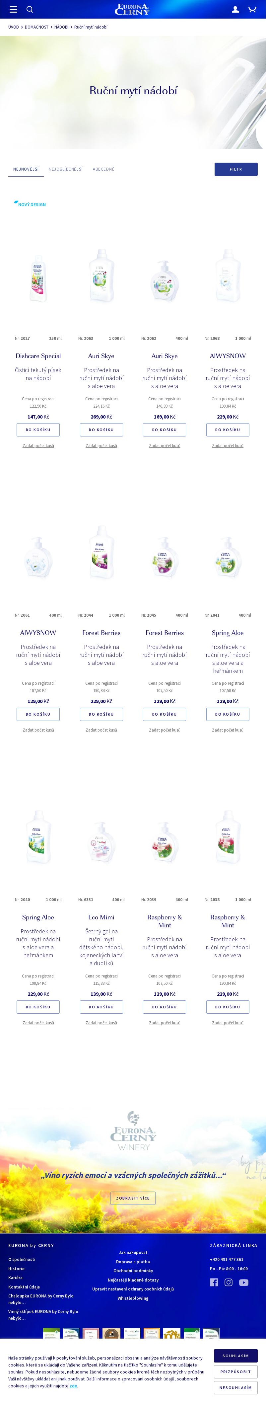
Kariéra (15, 1278)
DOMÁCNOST (36, 27)
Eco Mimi (101, 918)
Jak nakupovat (133, 1252)
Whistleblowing (133, 1298)
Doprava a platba (133, 1262)
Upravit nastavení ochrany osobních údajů (133, 1289)
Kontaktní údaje (24, 1287)
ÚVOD (13, 27)
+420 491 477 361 (226, 1259)
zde (73, 1386)
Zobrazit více (133, 1198)
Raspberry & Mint (164, 922)
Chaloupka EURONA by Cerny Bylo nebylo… (41, 1299)
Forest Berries (101, 633)
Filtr (236, 169)
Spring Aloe (228, 633)
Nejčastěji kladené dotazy (133, 1280)
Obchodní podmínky (133, 1271)
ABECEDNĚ (104, 169)
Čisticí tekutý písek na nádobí (38, 374)
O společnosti (21, 1259)
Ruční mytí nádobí (90, 27)
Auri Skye (101, 356)
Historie (16, 1269)
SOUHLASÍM (236, 1355)
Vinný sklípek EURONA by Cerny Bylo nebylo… (43, 1315)
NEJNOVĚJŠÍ (26, 169)
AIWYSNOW (228, 356)
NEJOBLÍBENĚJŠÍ (66, 169)
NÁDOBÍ (61, 27)
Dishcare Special (38, 356)
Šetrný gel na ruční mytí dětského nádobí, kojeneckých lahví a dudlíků (101, 947)
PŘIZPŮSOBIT (236, 1371)
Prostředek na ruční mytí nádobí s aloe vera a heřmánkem (228, 658)
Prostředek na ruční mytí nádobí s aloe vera (101, 378)
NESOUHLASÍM (236, 1387)
